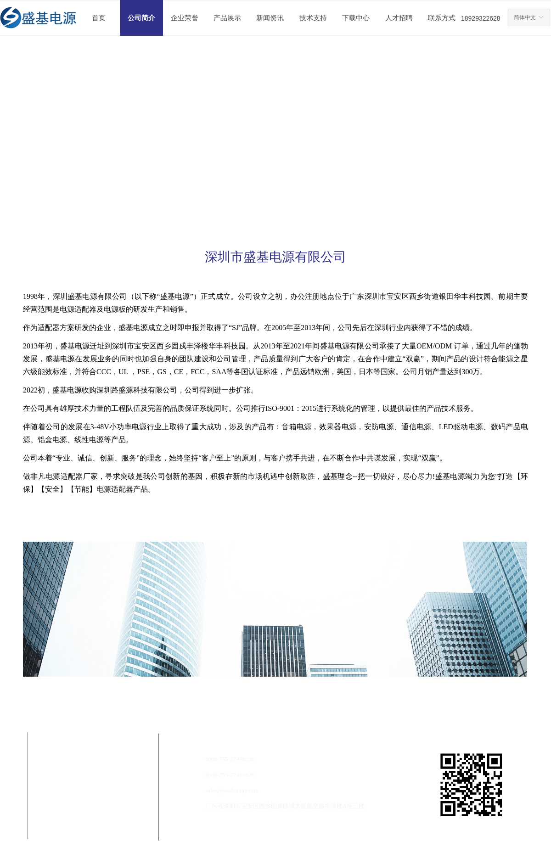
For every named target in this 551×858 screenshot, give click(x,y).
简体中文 (525, 17)
